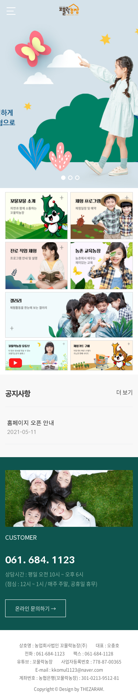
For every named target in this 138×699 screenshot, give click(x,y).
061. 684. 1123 (40, 559)
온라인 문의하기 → (35, 608)
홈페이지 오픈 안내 (30, 423)
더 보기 (124, 392)
